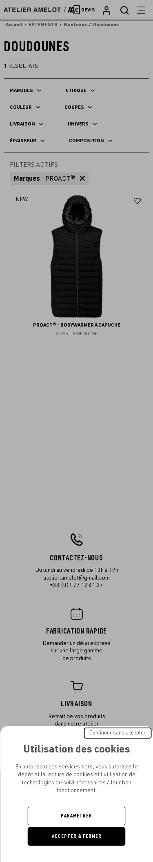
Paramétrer (76, 816)
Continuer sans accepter (117, 733)
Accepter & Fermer (77, 836)
